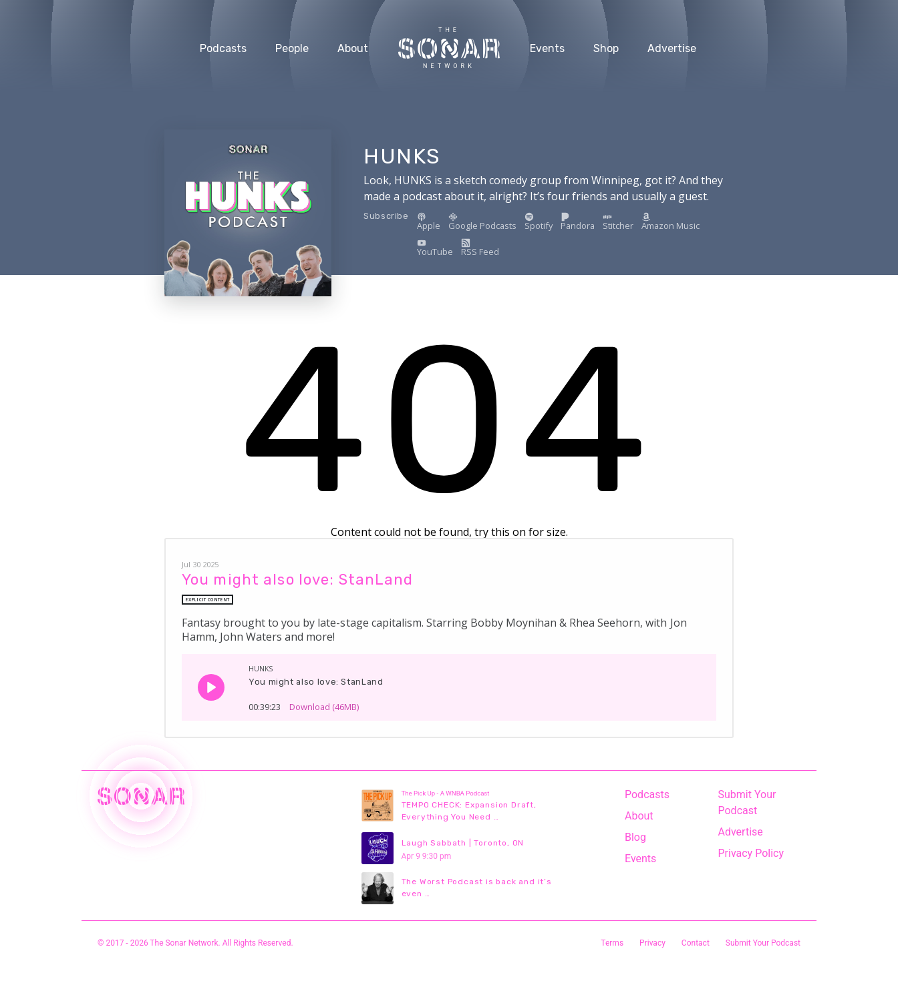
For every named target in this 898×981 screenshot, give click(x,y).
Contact (696, 943)
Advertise (671, 48)
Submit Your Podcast (747, 802)
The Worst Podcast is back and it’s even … (477, 887)
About (352, 48)
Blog (635, 837)
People (292, 48)
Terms (612, 943)
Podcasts (223, 48)
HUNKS (401, 156)
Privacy (652, 943)
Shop (606, 48)
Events (547, 48)
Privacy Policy (751, 853)
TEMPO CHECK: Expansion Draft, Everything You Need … (469, 811)
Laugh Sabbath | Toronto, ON (463, 843)
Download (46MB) (324, 702)
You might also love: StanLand (297, 580)
